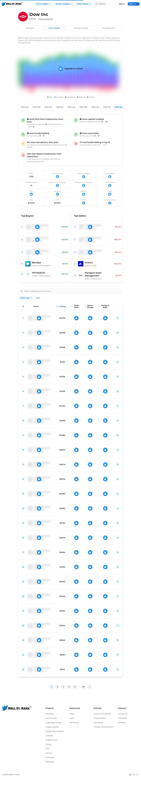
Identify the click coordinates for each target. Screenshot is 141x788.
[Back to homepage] (12, 4)
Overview (30, 28)
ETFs (48, 749)
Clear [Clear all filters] (38, 298)
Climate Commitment (103, 727)
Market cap (46, 19)
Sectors (49, 753)
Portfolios (50, 714)
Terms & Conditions (102, 714)
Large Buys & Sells (53, 722)
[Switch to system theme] (130, 774)
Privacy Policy (100, 718)
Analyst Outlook (81, 28)
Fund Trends (54, 28)
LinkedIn (122, 722)
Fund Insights (43, 4)
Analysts (49, 736)
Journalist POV (108, 28)
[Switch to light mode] (134, 774)
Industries (50, 757)
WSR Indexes (84, 4)
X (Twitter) (122, 718)
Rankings (50, 762)
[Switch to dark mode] (137, 774)
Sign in (122, 4)
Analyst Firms (51, 740)
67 (83, 687)
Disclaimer (98, 722)
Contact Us (122, 714)
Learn (72, 718)
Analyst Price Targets (55, 731)
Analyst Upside (52, 727)
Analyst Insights (64, 4)
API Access (74, 722)
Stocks (48, 744)
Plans (72, 714)
